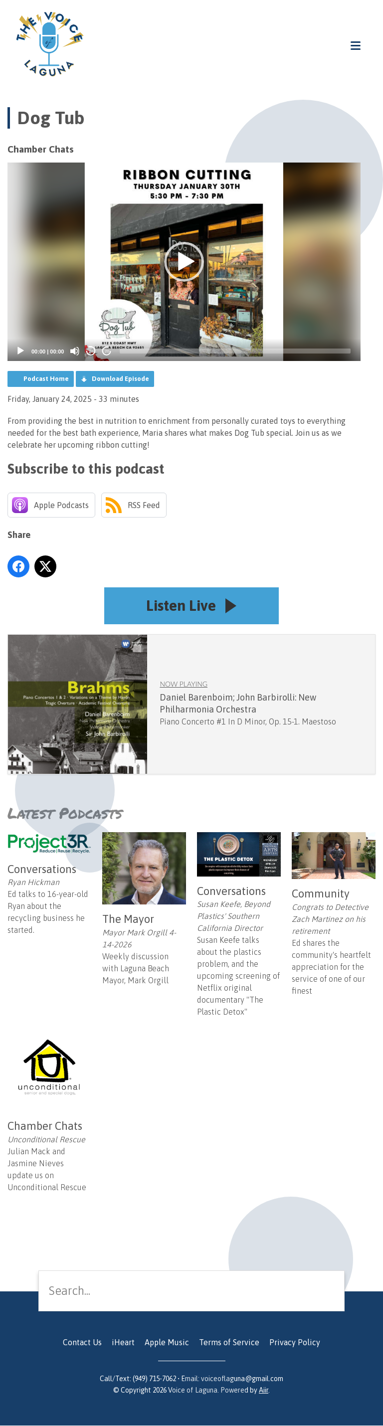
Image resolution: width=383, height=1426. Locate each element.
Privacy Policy (294, 1342)
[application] (184, 262)
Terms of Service (229, 1342)
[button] (184, 262)
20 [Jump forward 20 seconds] (107, 351)
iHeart (123, 1342)
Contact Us (82, 1342)
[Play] (20, 351)
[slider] (235, 351)
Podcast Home (46, 378)
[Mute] (75, 351)
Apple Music (167, 1342)
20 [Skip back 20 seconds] (91, 351)
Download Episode (120, 378)
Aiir (263, 1391)
